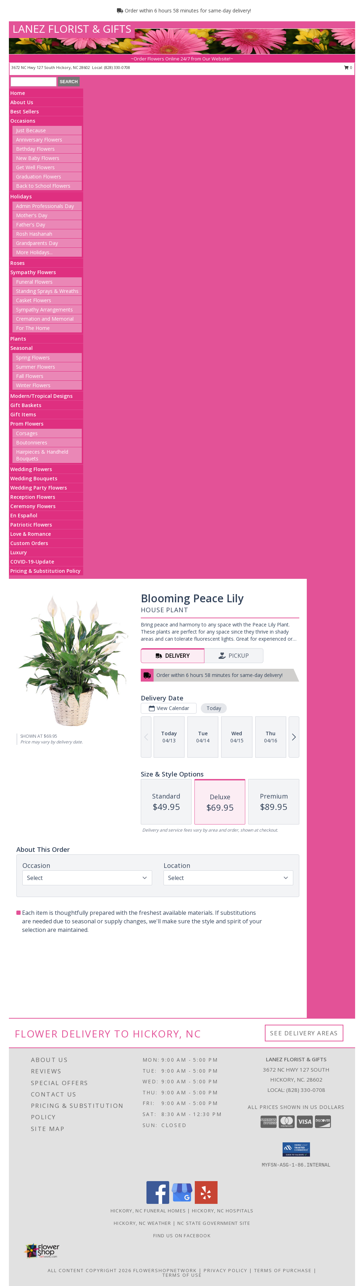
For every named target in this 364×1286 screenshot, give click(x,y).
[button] (296, 1149)
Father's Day (30, 224)
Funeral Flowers (34, 281)
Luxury (18, 552)
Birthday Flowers (35, 148)
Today (214, 708)
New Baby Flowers (37, 158)
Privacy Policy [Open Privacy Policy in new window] (225, 1270)
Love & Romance (30, 533)
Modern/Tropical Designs (41, 396)
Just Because (31, 130)
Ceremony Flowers (32, 506)
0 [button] (348, 67)
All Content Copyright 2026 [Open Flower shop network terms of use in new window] (90, 1270)
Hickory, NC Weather (142, 1223)
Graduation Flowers (38, 176)
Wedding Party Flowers (38, 487)
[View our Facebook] (157, 1202)
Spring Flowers (33, 357)
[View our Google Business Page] (182, 1202)
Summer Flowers (35, 366)
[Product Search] (34, 81)
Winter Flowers (33, 385)
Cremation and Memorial (45, 318)
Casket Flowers (33, 300)
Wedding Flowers (31, 469)
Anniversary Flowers (39, 139)
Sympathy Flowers (33, 272)
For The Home (33, 328)
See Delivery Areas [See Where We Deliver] (304, 1033)
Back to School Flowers (43, 185)
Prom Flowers (26, 423)
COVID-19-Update (32, 561)
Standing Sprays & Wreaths (47, 291)
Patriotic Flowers (31, 524)
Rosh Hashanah (34, 233)
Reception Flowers (32, 496)
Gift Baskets (25, 405)
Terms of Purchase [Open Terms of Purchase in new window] (283, 1270)
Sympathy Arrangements (44, 309)
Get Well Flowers (35, 167)
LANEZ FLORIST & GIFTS (71, 28)
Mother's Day (31, 215)
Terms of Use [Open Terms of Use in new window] (182, 1275)
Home (17, 93)
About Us (21, 102)
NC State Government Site (213, 1223)
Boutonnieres (31, 442)
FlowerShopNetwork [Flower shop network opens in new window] (165, 1270)
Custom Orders (29, 543)
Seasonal (21, 348)
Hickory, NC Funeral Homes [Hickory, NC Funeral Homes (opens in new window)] (148, 1210)
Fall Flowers (29, 376)
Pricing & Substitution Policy (45, 570)
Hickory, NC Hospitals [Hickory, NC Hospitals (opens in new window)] (222, 1210)
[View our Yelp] (206, 1202)
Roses (17, 263)
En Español (23, 515)
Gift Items (23, 414)
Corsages (27, 433)
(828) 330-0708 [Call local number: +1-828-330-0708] (117, 67)
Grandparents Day (37, 243)
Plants (18, 338)
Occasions (22, 120)
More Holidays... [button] (34, 252)
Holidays (21, 196)
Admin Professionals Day (45, 206)
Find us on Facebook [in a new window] (182, 1235)
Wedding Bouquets (33, 478)
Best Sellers (24, 111)
